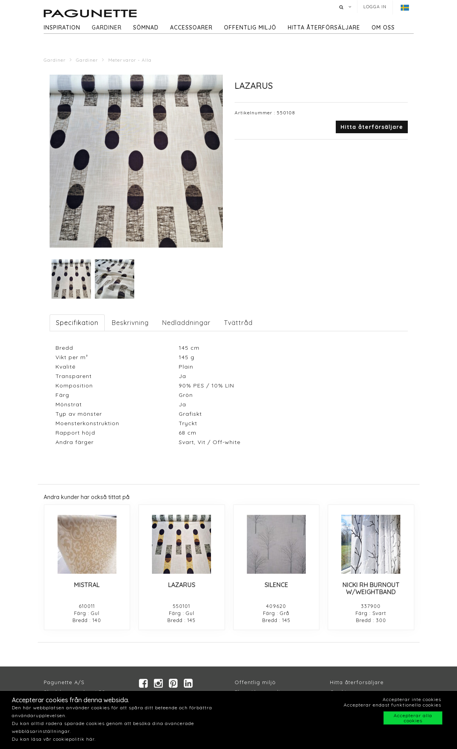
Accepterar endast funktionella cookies (392, 704)
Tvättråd (238, 323)
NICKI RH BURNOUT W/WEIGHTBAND (371, 588)
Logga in (375, 6)
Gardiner (107, 27)
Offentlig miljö (250, 27)
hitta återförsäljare (324, 27)
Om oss (383, 27)
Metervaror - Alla (130, 60)
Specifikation (77, 323)
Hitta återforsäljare (357, 682)
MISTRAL (87, 585)
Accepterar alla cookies (413, 717)
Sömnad (146, 27)
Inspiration (62, 27)
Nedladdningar (186, 323)
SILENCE (276, 585)
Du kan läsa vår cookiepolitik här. (54, 739)
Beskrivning (130, 323)
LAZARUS (181, 585)
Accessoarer (191, 27)
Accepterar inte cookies (412, 699)
